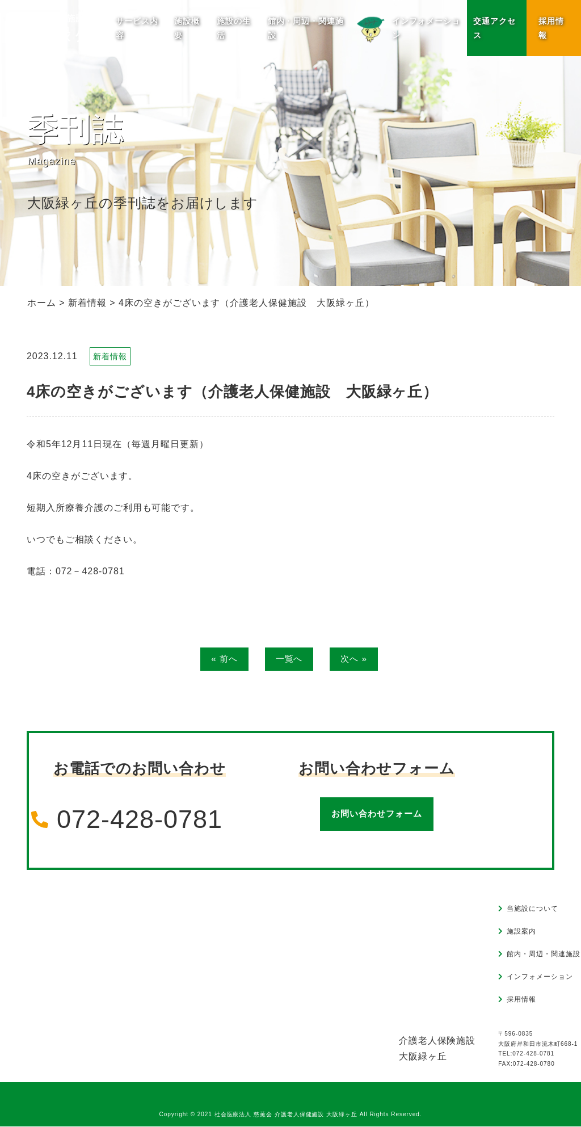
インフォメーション (406, 27)
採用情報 (551, 28)
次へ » (355, 659)
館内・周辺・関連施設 (306, 28)
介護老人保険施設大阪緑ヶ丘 (437, 1049)
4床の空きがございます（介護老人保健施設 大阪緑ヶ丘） (232, 391)
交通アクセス (494, 28)
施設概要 (187, 28)
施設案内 (521, 932)
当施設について (532, 909)
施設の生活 (234, 28)
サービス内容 (137, 28)
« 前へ (223, 659)
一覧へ (289, 659)
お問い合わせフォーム (376, 814)
